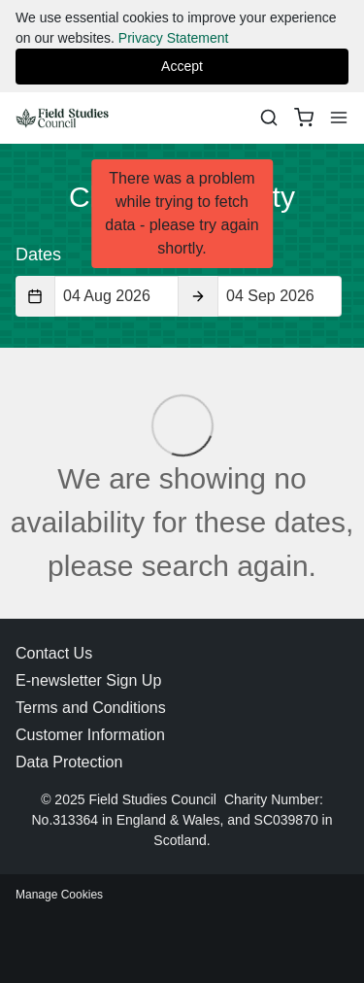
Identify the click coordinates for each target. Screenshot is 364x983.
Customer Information (90, 735)
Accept (182, 66)
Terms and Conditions (91, 707)
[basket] (303, 117)
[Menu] (338, 117)
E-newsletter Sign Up (88, 680)
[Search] (268, 117)
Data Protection (69, 762)
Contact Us (54, 653)
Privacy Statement (173, 38)
